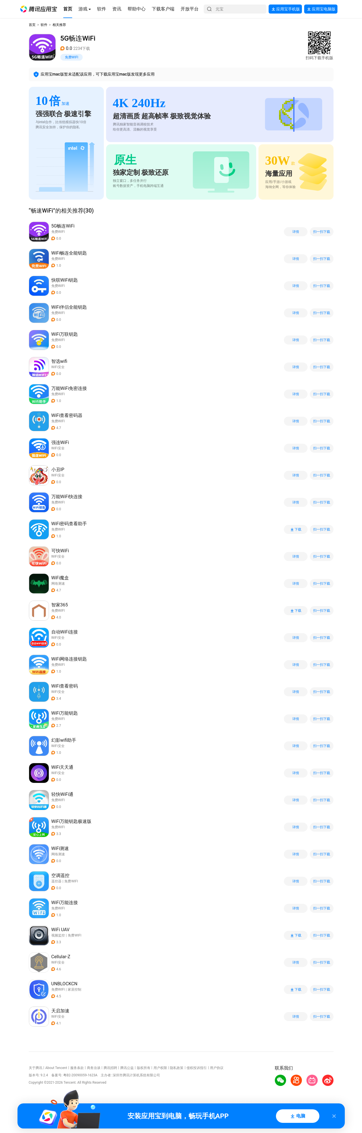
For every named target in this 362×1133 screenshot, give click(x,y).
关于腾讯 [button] (35, 1068)
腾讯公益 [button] (127, 1068)
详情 (295, 232)
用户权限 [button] (160, 1068)
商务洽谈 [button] (93, 1068)
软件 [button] (44, 25)
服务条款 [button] (77, 1068)
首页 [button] (32, 25)
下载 (295, 529)
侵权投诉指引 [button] (197, 1068)
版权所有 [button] (143, 1068)
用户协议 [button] (216, 1068)
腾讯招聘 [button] (110, 1068)
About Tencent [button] (56, 1068)
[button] (38, 9)
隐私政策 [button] (176, 1068)
